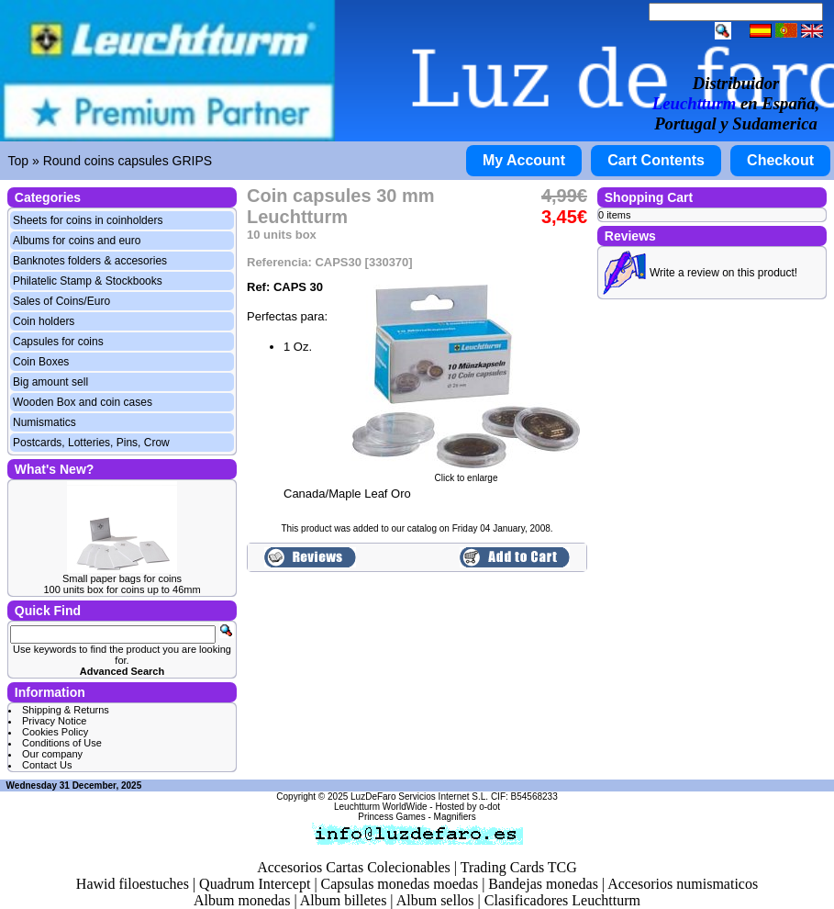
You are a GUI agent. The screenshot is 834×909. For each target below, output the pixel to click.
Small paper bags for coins (122, 578)
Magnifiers (455, 817)
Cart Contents (656, 160)
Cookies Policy (55, 731)
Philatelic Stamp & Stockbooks (87, 281)
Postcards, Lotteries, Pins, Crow (91, 442)
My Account (524, 160)
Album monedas (242, 900)
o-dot (489, 807)
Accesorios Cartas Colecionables (353, 867)
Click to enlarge (466, 474)
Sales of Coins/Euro (61, 301)
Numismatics (44, 422)
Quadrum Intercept (254, 884)
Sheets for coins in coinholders (87, 220)
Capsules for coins (58, 341)
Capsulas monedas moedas (400, 884)
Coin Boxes (41, 361)
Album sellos (435, 900)
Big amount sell (50, 382)
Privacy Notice (54, 720)
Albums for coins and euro (76, 240)
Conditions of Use (62, 742)
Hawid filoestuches (132, 884)
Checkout (780, 160)
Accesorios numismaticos (682, 884)
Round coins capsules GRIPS (127, 160)
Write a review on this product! (723, 272)
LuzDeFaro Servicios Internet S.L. (419, 796)
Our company (52, 753)
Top (18, 160)
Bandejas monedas (543, 884)
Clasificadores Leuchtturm (562, 900)
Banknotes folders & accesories (90, 260)
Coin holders (43, 321)
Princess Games (391, 817)
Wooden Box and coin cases (82, 402)
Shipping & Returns (65, 709)
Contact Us (47, 764)
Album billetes (343, 900)
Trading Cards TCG (519, 867)
